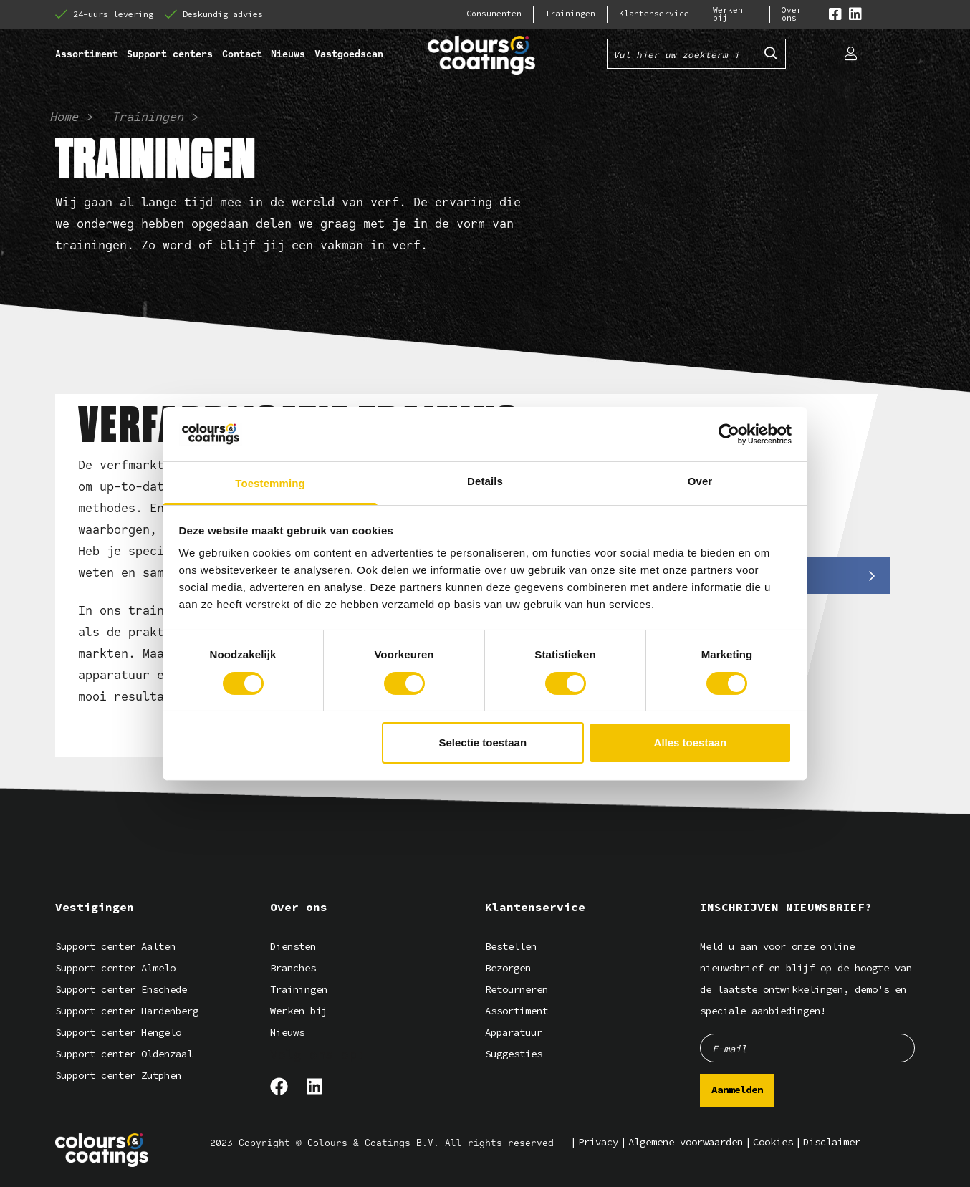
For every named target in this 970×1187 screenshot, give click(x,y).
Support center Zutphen (118, 1075)
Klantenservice (654, 14)
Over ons (792, 14)
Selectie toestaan (483, 742)
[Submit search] (771, 53)
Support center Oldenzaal (124, 1054)
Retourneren (516, 989)
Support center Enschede (121, 989)
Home (63, 117)
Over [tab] (700, 481)
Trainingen (570, 14)
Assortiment (516, 1011)
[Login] (850, 54)
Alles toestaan (690, 742)
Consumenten (494, 14)
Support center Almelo (115, 968)
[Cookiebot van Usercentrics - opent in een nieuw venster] (729, 434)
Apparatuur (513, 1032)
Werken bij (728, 14)
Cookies (773, 1142)
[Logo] (101, 1150)
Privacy (598, 1142)
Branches (293, 968)
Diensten (293, 946)
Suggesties (513, 1054)
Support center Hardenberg (126, 1011)
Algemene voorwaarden (685, 1142)
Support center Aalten (115, 946)
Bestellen (511, 946)
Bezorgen (508, 968)
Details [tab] (485, 481)
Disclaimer (831, 1142)
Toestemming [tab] (270, 483)
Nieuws (287, 1032)
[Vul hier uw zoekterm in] (682, 53)
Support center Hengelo (118, 1032)
